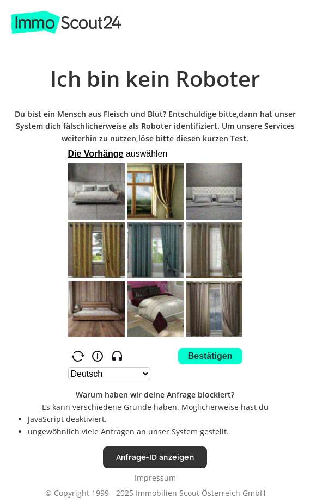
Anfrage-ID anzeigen (155, 457)
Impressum (155, 478)
